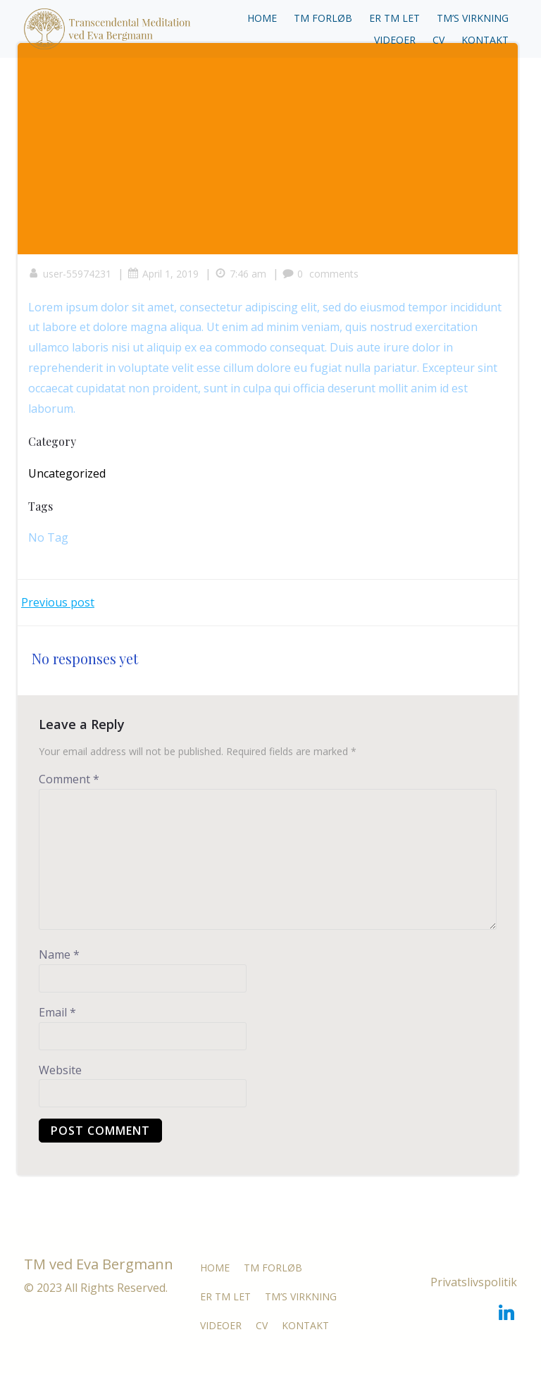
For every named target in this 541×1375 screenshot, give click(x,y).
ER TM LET (394, 18)
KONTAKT (485, 39)
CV (438, 39)
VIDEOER (395, 39)
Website (60, 1070)
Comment (69, 779)
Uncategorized (67, 473)
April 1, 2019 (163, 273)
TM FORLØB (323, 18)
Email (57, 1012)
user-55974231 (69, 273)
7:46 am (240, 273)
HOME (262, 18)
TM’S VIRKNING (473, 18)
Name (59, 954)
